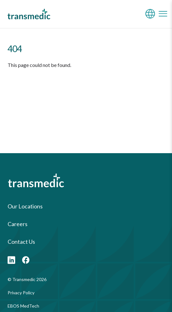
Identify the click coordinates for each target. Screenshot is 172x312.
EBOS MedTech (23, 306)
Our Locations (25, 206)
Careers (18, 223)
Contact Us (21, 241)
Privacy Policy (21, 292)
